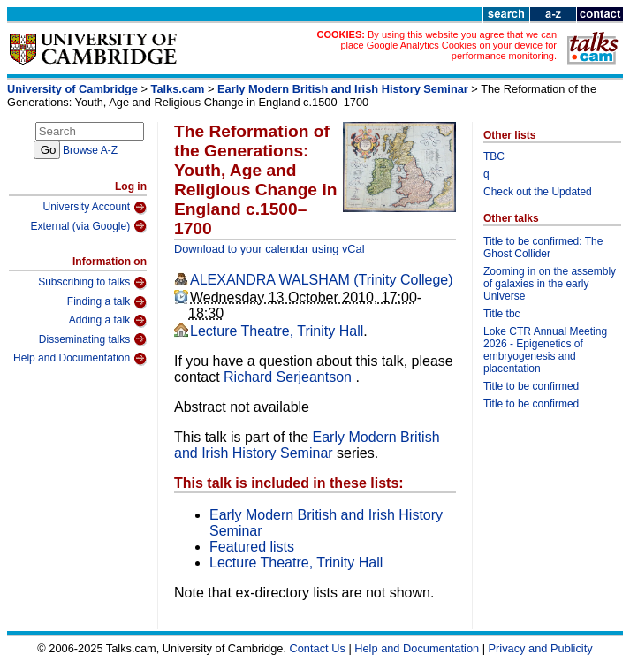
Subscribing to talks (92, 283)
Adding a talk (108, 321)
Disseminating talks (93, 339)
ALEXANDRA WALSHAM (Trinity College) (321, 279)
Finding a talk (107, 302)
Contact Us (317, 648)
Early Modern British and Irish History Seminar (342, 88)
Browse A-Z (90, 150)
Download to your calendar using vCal (269, 248)
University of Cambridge (72, 88)
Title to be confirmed (531, 386)
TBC (494, 156)
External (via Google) (88, 226)
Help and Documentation (80, 359)
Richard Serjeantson (289, 376)
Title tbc (501, 314)
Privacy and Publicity (541, 648)
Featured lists (251, 546)
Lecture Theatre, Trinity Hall (276, 331)
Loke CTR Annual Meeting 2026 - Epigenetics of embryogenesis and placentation (545, 350)
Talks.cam (178, 88)
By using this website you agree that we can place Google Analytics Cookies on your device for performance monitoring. (448, 45)
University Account (94, 208)
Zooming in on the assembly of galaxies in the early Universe (549, 283)
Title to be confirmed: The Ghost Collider (543, 247)
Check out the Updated (537, 192)
